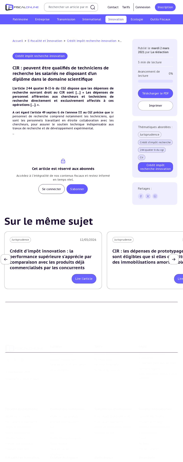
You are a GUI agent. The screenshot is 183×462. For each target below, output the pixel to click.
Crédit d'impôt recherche (155, 142)
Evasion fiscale (148, 431)
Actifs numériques (171, 29)
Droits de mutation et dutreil (112, 425)
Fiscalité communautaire (154, 425)
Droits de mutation (17, 431)
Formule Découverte (107, 352)
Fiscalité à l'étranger (151, 420)
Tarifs (126, 7)
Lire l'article (84, 278)
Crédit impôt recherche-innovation (21, 29)
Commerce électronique (118, 29)
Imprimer (155, 105)
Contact (113, 7)
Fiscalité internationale (155, 407)
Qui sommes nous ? (62, 352)
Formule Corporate (106, 363)
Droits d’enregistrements (65, 436)
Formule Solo (102, 358)
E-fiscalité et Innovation (45, 41)
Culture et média (146, 29)
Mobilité (144, 442)
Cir (141, 157)
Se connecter (51, 189)
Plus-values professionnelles (112, 415)
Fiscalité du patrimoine (21, 407)
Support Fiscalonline (63, 358)
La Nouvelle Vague (29, 378)
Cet (52, 431)
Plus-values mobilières (108, 420)
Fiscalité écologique (64, 456)
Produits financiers (17, 447)
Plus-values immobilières (21, 420)
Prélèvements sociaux (19, 442)
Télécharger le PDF (155, 93)
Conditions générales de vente (157, 362)
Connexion (142, 7)
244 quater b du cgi (152, 149)
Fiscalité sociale (60, 447)
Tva (52, 425)
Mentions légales (149, 367)
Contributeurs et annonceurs (68, 363)
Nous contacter (59, 369)
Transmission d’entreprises (113, 407)
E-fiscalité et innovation (22, 456)
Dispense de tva (104, 431)
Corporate (56, 452)
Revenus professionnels (65, 420)
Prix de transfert (149, 447)
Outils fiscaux (103, 456)
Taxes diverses (59, 442)
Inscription (165, 7)
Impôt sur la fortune (18, 425)
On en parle (147, 456)
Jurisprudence (149, 134)
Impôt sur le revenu (17, 415)
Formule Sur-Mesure (107, 369)
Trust (142, 436)
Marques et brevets (88, 29)
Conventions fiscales (151, 415)
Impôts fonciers (15, 436)
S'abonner (77, 189)
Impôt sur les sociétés (64, 415)
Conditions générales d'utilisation (152, 354)
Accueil (18, 41)
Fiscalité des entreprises (67, 407)
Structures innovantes (59, 29)
